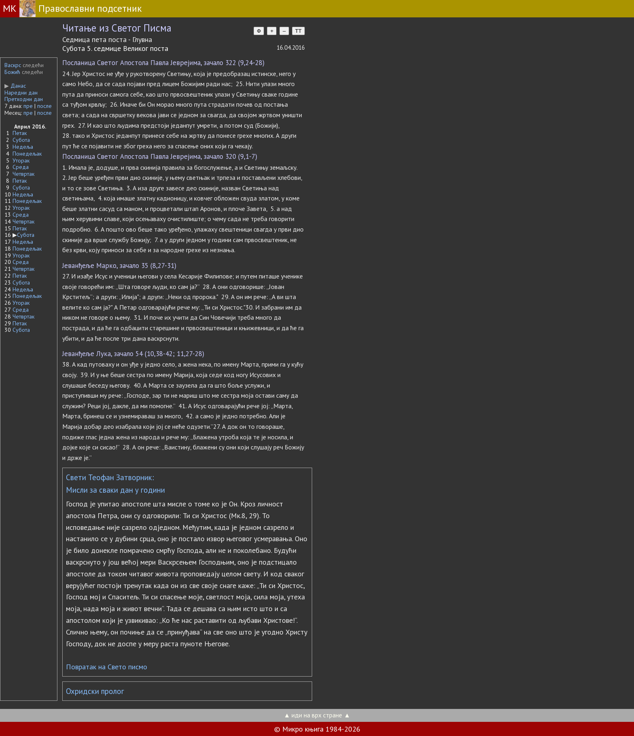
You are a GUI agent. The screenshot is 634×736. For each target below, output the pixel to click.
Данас (15, 85)
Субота (21, 139)
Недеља (23, 146)
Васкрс (12, 65)
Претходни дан (23, 99)
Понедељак (27, 153)
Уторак (21, 160)
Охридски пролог (95, 691)
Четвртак (23, 173)
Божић (12, 72)
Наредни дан (21, 92)
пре (28, 106)
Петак (20, 133)
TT (298, 31)
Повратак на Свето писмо (106, 666)
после (44, 106)
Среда (21, 167)
